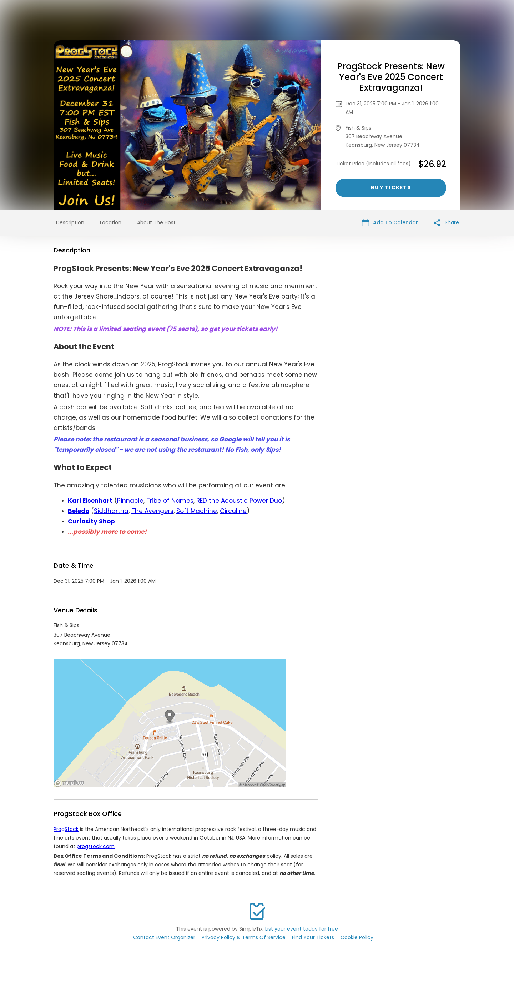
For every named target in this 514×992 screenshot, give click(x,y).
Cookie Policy (357, 937)
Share (446, 222)
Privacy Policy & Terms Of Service (244, 937)
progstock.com (96, 846)
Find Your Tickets (313, 937)
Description (70, 222)
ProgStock (66, 829)
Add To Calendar (390, 222)
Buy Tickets (391, 187)
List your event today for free (301, 928)
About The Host (156, 222)
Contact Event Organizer (164, 937)
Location (110, 222)
